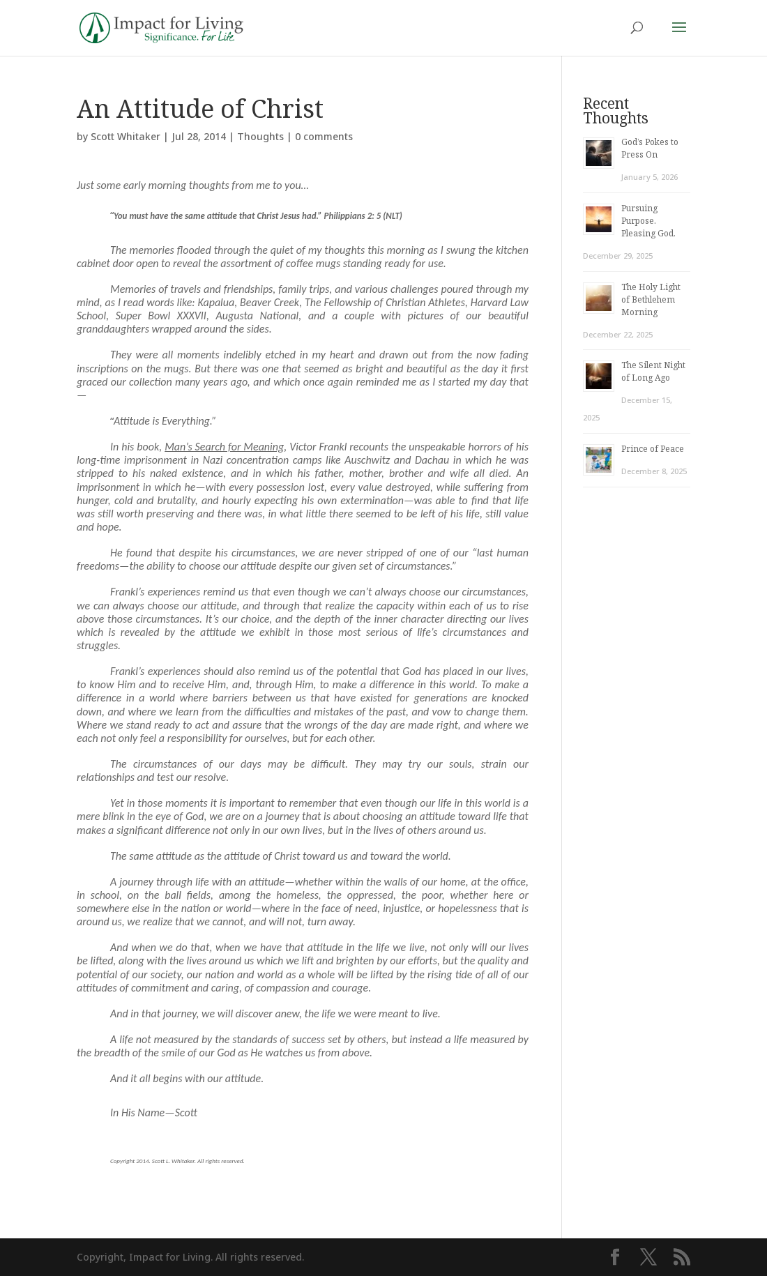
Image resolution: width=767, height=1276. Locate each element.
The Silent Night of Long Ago (653, 371)
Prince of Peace (652, 449)
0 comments (324, 136)
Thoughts (260, 136)
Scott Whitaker (125, 136)
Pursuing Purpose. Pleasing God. (648, 220)
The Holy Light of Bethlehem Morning (651, 299)
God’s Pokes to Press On (649, 148)
